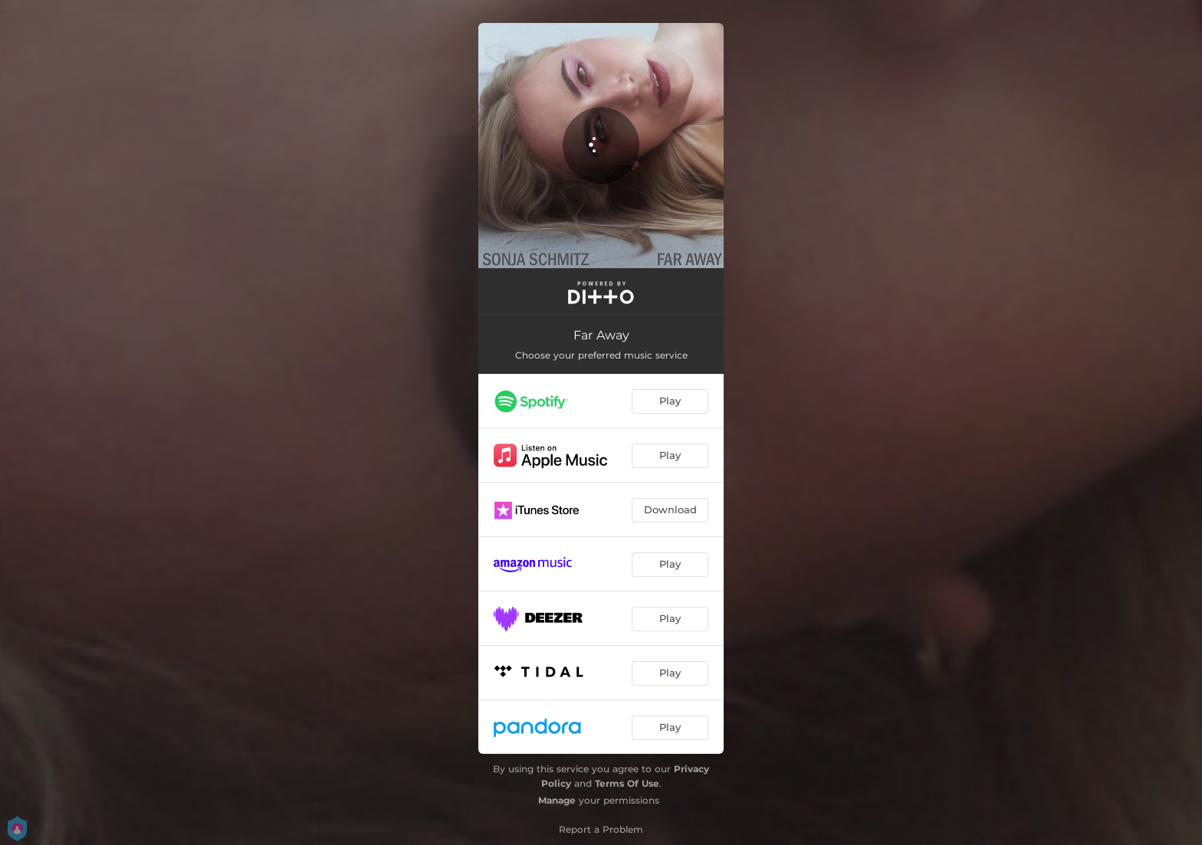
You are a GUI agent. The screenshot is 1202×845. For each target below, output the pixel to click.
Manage (557, 800)
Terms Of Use (627, 783)
